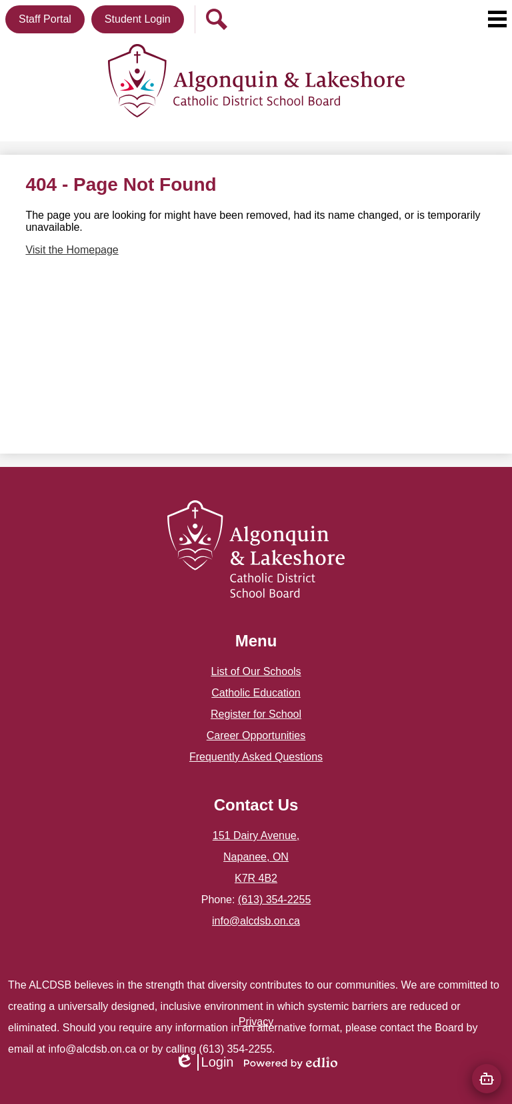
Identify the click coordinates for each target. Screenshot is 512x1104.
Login (204, 1062)
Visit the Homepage (71, 249)
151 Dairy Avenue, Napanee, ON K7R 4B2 (256, 857)
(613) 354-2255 (274, 899)
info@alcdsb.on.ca (256, 921)
